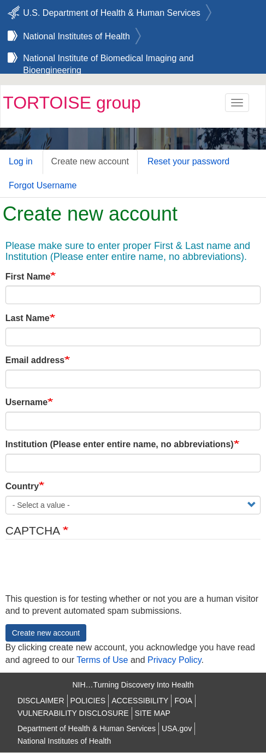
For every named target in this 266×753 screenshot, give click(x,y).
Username (26, 402)
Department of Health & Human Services (86, 728)
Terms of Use (102, 660)
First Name (28, 276)
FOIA (183, 700)
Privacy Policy (174, 660)
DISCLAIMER (40, 700)
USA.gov (177, 728)
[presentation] (88, 571)
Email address (35, 360)
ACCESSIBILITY (139, 700)
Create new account (90, 161)
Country (22, 486)
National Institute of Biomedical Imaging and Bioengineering (108, 60)
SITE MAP (152, 713)
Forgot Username (43, 185)
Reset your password (188, 161)
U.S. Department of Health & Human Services (111, 12)
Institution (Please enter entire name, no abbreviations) (119, 444)
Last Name (27, 318)
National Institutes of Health (76, 36)
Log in (21, 161)
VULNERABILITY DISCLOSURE (73, 713)
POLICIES (88, 700)
